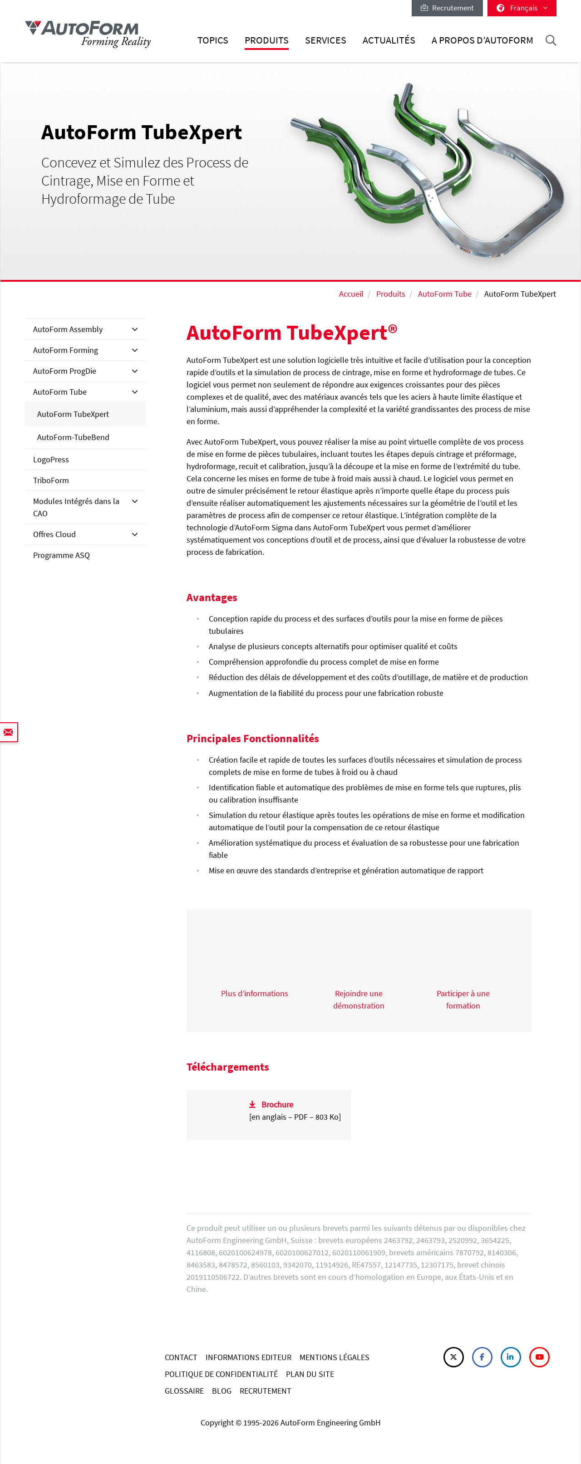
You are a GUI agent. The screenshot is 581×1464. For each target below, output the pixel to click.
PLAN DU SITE (310, 1374)
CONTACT (181, 1357)
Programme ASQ (61, 555)
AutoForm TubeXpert (73, 414)
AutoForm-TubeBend (73, 437)
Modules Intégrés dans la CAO (76, 507)
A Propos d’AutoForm (482, 40)
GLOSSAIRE (184, 1391)
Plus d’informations (254, 993)
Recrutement (447, 8)
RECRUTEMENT (265, 1391)
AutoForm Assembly (68, 329)
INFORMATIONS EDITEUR (248, 1357)
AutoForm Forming (65, 350)
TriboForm (51, 480)
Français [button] (522, 8)
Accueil (351, 294)
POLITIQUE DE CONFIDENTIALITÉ (221, 1374)
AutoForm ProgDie (64, 371)
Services (325, 40)
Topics (212, 40)
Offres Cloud (54, 534)
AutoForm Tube (445, 294)
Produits (267, 40)
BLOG (221, 1391)
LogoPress (51, 459)
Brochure (277, 1104)
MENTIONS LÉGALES (334, 1357)
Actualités (389, 40)
